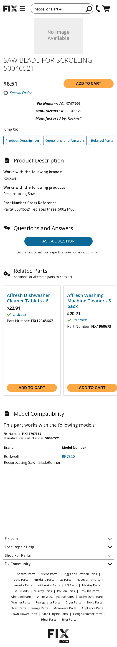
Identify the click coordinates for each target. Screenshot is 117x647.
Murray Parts (43, 591)
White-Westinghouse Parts (55, 597)
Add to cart (88, 83)
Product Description (22, 140)
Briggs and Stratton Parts (80, 574)
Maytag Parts (91, 585)
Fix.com (11, 538)
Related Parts (102, 140)
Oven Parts (18, 608)
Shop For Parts (18, 555)
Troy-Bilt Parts (89, 591)
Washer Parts (20, 602)
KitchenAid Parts (49, 585)
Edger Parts (48, 619)
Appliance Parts (92, 608)
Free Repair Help (19, 546)
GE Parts (65, 579)
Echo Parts (21, 579)
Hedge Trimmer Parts (87, 614)
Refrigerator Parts (48, 602)
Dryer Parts (73, 602)
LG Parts (71, 585)
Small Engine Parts (55, 614)
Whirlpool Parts (21, 597)
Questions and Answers (65, 140)
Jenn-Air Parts (23, 585)
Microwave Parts (64, 608)
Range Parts (39, 608)
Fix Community (18, 563)
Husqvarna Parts (88, 579)
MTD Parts (22, 591)
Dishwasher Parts (91, 597)
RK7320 (68, 456)
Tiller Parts (69, 619)
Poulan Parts (66, 591)
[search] (89, 8)
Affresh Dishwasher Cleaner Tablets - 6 (28, 298)
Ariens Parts (49, 574)
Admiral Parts (26, 574)
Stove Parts (94, 602)
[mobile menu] (22, 8)
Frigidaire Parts (44, 579)
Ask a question (58, 241)
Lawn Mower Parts (24, 614)
